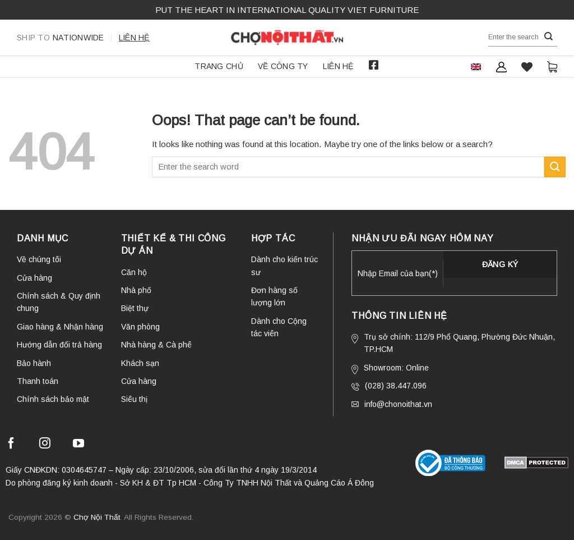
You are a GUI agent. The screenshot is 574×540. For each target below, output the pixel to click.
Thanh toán (37, 381)
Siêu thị (134, 399)
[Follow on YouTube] (78, 445)
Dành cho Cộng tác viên (279, 327)
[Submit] (548, 36)
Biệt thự (135, 308)
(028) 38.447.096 (389, 386)
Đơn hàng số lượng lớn (274, 296)
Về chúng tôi (39, 259)
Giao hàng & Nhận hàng (60, 326)
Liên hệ (134, 37)
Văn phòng (140, 326)
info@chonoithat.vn (391, 404)
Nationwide (60, 38)
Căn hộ (134, 272)
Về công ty (283, 66)
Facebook (373, 65)
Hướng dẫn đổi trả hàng (59, 344)
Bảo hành (34, 363)
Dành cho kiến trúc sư (284, 265)
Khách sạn (140, 363)
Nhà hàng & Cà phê (156, 344)
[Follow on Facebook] (11, 445)
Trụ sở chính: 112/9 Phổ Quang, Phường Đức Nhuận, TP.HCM (453, 343)
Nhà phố (136, 290)
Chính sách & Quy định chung (58, 302)
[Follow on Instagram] (44, 445)
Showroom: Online (390, 368)
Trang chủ (219, 66)
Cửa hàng (34, 277)
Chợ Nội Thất (97, 517)
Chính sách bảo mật (53, 399)
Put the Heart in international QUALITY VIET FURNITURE (287, 10)
